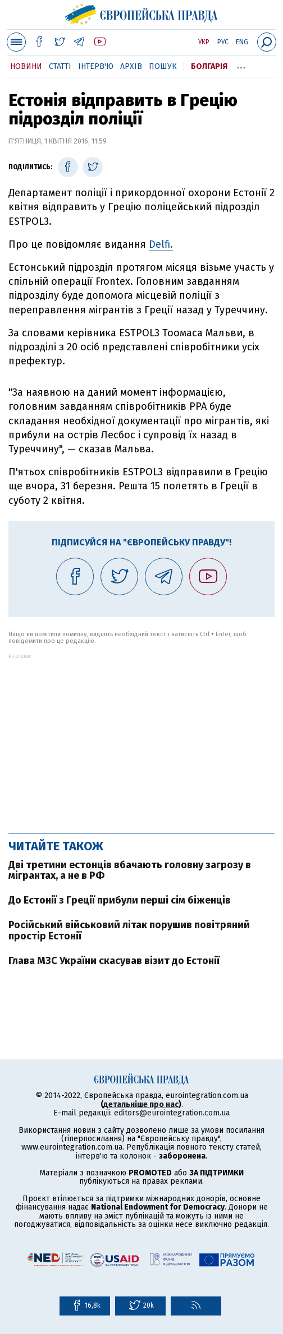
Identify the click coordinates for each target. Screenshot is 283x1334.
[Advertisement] (141, 737)
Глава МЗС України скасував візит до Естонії (114, 961)
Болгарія (209, 66)
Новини (26, 66)
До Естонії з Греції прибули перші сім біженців (119, 900)
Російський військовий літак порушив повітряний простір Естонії (129, 930)
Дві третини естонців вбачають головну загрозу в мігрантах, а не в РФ (129, 870)
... (241, 64)
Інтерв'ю (95, 66)
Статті (60, 66)
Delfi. (161, 244)
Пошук (163, 66)
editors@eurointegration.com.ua (172, 1113)
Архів (131, 66)
